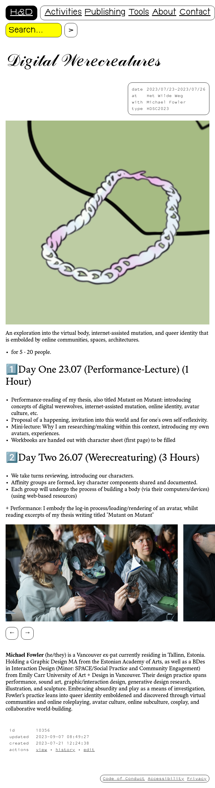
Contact (195, 13)
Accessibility (166, 778)
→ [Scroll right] (27, 632)
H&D (21, 13)
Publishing (105, 13)
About (164, 13)
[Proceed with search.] (70, 30)
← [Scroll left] (12, 632)
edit (89, 749)
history (65, 749)
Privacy (197, 778)
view (41, 749)
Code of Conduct (124, 778)
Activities (63, 13)
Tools (138, 13)
